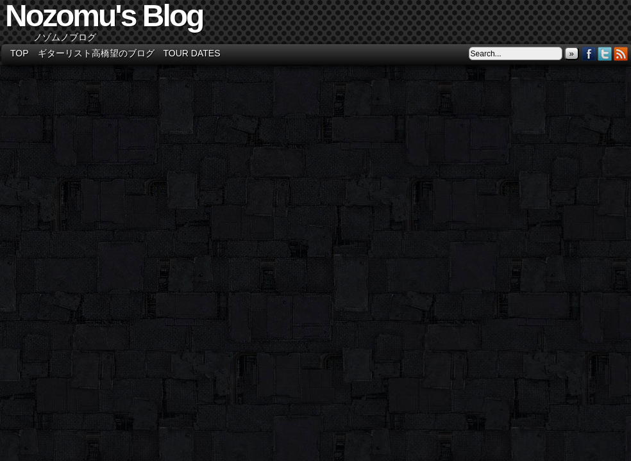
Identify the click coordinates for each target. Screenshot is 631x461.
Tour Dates (192, 53)
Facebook (589, 53)
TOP (19, 53)
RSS (621, 53)
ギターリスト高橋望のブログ (96, 53)
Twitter (605, 53)
